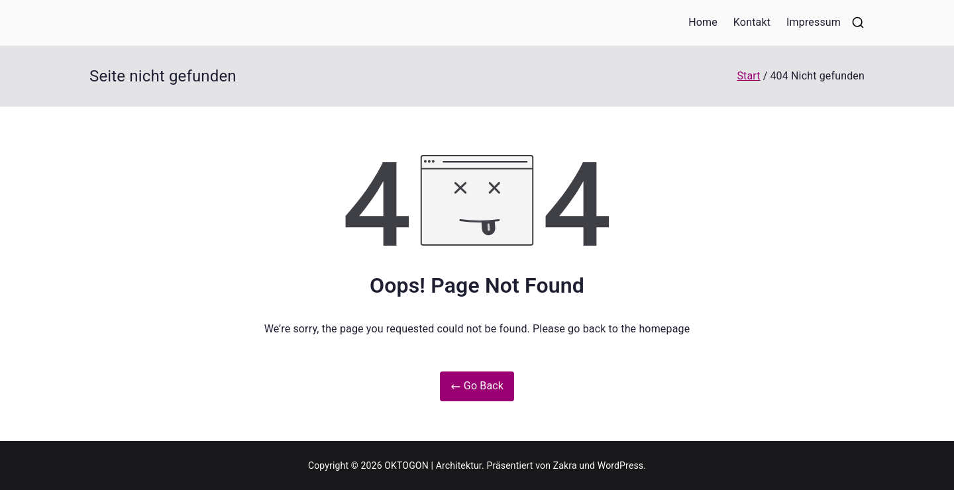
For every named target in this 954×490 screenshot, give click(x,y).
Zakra (565, 465)
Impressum (813, 22)
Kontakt (751, 22)
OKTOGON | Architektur (433, 465)
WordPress (620, 465)
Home (702, 22)
